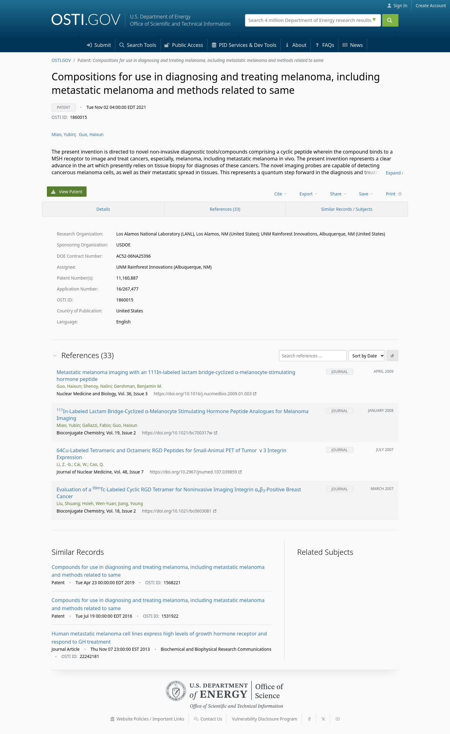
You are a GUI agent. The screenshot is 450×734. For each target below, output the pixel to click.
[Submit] (390, 20)
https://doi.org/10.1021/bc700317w (179, 433)
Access (183, 45)
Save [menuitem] (366, 194)
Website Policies (147, 719)
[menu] (281, 194)
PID (244, 45)
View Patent (66, 192)
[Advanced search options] (375, 18)
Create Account (431, 5)
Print (394, 194)
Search (137, 45)
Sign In (397, 5)
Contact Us (208, 719)
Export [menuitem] (309, 194)
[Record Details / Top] (103, 209)
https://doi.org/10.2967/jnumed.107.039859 (196, 472)
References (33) (225, 209)
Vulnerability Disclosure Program (265, 719)
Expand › (394, 173)
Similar (346, 209)
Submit (99, 45)
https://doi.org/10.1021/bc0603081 (179, 511)
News (352, 45)
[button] (112, 719)
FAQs (324, 45)
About (296, 45)
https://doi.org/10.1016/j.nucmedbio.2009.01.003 (205, 394)
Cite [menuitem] (281, 194)
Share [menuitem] (338, 194)
